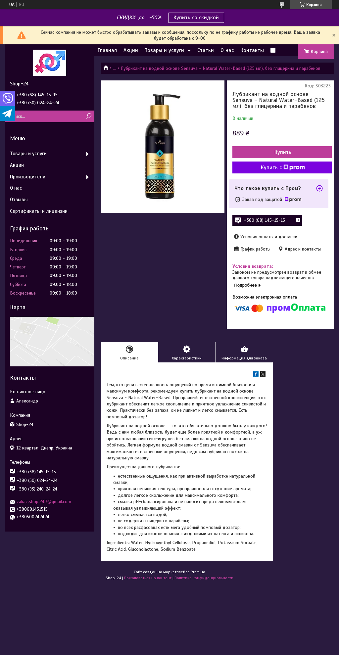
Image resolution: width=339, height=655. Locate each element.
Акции (130, 50)
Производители (27, 177)
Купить (282, 152)
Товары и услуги (164, 50)
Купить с (283, 167)
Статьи (205, 50)
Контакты (252, 50)
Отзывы (19, 200)
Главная (107, 50)
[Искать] (88, 116)
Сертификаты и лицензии (39, 211)
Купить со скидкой (196, 17)
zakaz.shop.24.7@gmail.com (44, 501)
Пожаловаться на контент (147, 578)
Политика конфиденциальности (203, 578)
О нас (227, 50)
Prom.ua (198, 572)
